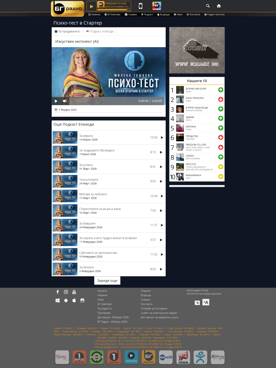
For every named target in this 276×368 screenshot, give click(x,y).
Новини (94, 14)
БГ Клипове (112, 14)
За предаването (67, 31)
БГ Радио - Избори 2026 (112, 321)
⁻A (197, 303)
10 (171, 176)
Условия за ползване (154, 308)
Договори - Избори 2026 (113, 317)
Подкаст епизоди (99, 31)
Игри (178, 14)
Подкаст (147, 14)
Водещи (163, 14)
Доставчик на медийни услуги (159, 317)
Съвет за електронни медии (159, 313)
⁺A (206, 302)
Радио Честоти (214, 14)
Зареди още (107, 280)
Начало (102, 290)
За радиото (105, 308)
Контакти (193, 14)
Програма (104, 313)
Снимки (131, 14)
